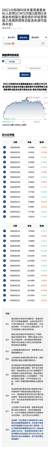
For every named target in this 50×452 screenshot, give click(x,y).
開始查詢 (25, 74)
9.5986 (9, 43)
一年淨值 (11, 61)
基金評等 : (12, 28)
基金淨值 (23, 37)
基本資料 (11, 37)
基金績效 (35, 37)
